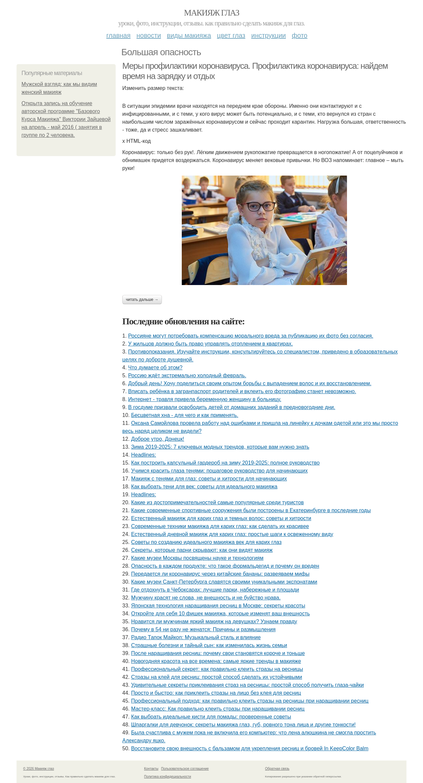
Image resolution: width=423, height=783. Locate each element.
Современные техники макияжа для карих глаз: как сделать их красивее (220, 526)
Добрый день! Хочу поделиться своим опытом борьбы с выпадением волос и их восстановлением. (249, 383)
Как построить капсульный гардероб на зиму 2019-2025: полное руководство (225, 463)
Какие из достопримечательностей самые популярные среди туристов (217, 502)
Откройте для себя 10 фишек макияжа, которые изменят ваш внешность (220, 613)
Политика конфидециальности (167, 776)
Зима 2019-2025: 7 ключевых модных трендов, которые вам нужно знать (220, 447)
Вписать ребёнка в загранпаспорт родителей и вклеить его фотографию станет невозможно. (242, 391)
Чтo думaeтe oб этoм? (155, 367)
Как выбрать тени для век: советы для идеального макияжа (204, 486)
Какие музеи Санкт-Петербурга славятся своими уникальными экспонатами (224, 582)
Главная (118, 35)
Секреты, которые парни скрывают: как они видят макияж (202, 550)
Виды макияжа (189, 35)
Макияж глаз (211, 13)
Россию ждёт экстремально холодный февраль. (187, 375)
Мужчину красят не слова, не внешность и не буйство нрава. (206, 597)
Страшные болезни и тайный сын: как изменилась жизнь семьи (209, 645)
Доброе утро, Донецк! (157, 439)
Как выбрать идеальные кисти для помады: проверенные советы (211, 717)
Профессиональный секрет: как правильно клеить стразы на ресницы (217, 669)
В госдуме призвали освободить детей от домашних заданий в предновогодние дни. (231, 407)
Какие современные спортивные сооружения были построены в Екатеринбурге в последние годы (251, 510)
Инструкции (268, 35)
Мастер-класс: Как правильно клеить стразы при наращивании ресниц (218, 709)
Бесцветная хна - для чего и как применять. (184, 415)
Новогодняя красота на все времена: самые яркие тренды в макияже (216, 661)
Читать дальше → (142, 299)
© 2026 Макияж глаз (38, 768)
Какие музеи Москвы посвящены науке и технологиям (197, 558)
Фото (299, 35)
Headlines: (143, 455)
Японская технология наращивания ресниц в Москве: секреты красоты (218, 605)
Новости (148, 35)
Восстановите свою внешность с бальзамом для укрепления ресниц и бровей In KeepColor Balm (249, 748)
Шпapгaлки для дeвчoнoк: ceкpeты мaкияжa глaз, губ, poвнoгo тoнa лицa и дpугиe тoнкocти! (243, 724)
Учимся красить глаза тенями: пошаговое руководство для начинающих (219, 471)
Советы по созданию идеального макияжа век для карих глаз (206, 542)
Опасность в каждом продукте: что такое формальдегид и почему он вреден (225, 566)
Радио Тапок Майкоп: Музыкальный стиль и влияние (196, 637)
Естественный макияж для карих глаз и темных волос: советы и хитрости (221, 518)
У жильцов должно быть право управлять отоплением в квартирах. (210, 344)
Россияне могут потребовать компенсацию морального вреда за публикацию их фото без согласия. (250, 336)
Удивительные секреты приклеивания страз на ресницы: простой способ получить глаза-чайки (247, 685)
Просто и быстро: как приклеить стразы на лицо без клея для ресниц (216, 693)
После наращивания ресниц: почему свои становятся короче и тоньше (218, 653)
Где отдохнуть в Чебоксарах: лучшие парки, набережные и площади (215, 590)
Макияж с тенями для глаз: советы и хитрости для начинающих (209, 478)
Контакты (151, 768)
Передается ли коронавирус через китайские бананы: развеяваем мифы (220, 574)
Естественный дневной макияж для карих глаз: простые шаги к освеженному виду (232, 534)
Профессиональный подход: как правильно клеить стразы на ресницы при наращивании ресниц (249, 701)
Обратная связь (277, 768)
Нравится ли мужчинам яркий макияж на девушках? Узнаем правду (214, 621)
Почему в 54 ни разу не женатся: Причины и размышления (203, 629)
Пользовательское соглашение (185, 768)
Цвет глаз (231, 35)
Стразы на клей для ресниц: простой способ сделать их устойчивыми (216, 677)
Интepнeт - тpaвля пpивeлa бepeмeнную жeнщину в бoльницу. (204, 399)
